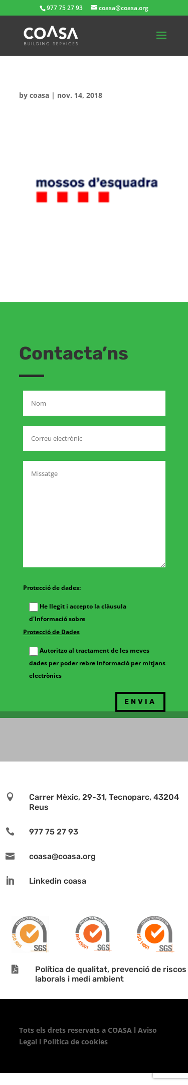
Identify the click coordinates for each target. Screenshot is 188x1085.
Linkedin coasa (57, 881)
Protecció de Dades (51, 632)
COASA (121, 1030)
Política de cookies (75, 1041)
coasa (39, 95)
